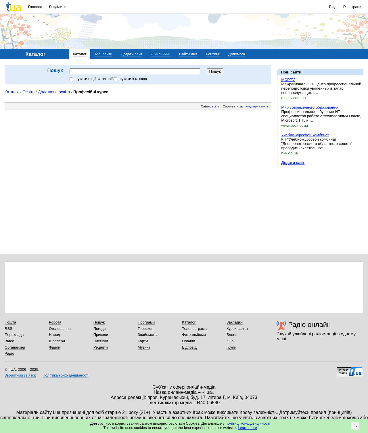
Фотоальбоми (194, 334)
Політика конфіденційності (66, 375)
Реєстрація (352, 7)
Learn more (247, 428)
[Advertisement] (320, 207)
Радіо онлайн (309, 324)
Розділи (55, 7)
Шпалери (57, 341)
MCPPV (288, 79)
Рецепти (100, 347)
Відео (9, 341)
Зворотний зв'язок (20, 375)
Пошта (10, 322)
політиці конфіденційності (248, 423)
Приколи (100, 334)
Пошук (99, 322)
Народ (54, 334)
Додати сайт (131, 54)
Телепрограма (194, 328)
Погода (99, 328)
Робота (55, 322)
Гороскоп (145, 328)
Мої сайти (103, 54)
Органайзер (15, 347)
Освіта (28, 92)
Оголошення (60, 328)
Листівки (100, 341)
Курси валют (237, 328)
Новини (188, 341)
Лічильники (160, 54)
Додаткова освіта (54, 92)
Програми (146, 322)
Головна (35, 7)
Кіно (230, 341)
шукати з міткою (130, 79)
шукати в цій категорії (92, 79)
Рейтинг (213, 54)
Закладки (235, 322)
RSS (8, 328)
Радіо (9, 353)
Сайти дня (188, 54)
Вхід (333, 7)
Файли (54, 347)
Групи (231, 347)
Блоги (232, 334)
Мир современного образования (309, 107)
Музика (144, 347)
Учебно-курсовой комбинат (305, 135)
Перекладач (15, 334)
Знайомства (148, 334)
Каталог (80, 54)
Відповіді (190, 347)
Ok (354, 426)
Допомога (236, 54)
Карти (143, 341)
